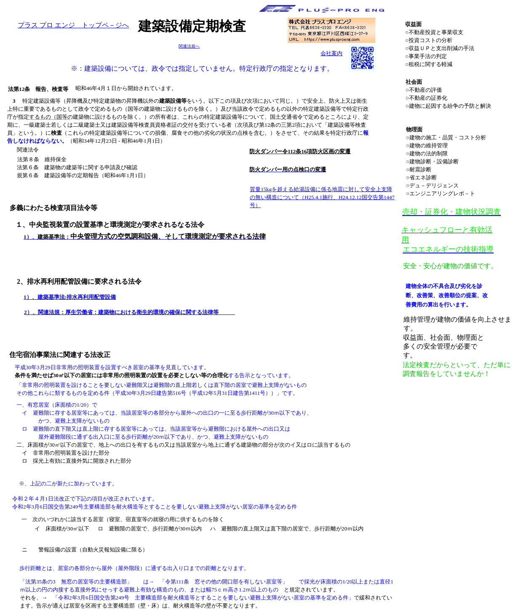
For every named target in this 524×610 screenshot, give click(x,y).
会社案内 (331, 53)
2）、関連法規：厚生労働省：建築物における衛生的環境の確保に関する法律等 (129, 312)
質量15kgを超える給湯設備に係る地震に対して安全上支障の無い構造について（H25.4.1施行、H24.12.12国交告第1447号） (322, 197)
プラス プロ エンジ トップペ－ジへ (73, 25)
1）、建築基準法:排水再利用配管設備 (70, 297)
